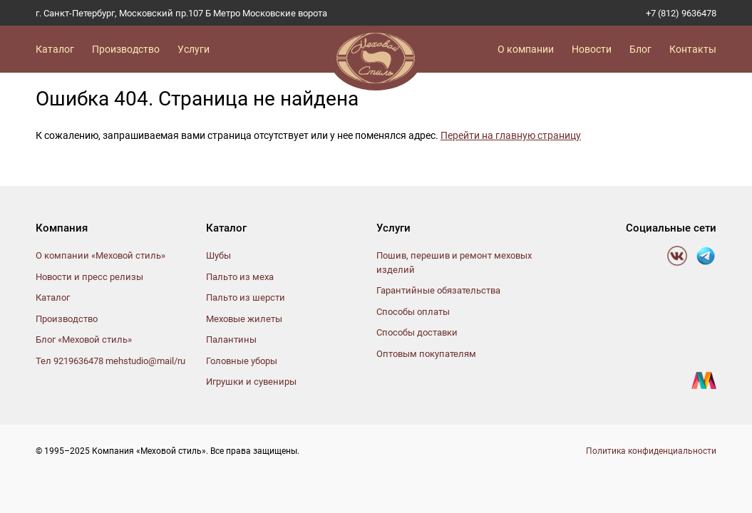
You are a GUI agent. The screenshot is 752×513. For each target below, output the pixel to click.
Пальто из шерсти (245, 297)
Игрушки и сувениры (251, 381)
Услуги (193, 49)
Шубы (218, 255)
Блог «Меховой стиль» (84, 339)
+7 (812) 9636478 (681, 13)
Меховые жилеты (244, 319)
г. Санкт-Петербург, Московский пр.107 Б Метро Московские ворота (181, 13)
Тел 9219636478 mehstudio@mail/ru (110, 361)
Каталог (55, 49)
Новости (592, 49)
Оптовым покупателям (426, 353)
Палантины (231, 339)
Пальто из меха (240, 276)
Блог (640, 49)
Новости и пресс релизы (89, 276)
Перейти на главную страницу (511, 135)
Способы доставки (417, 332)
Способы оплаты (413, 311)
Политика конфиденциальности (651, 451)
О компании (526, 49)
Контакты (692, 49)
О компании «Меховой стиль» (100, 255)
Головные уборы (241, 361)
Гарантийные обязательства (438, 290)
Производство (126, 49)
